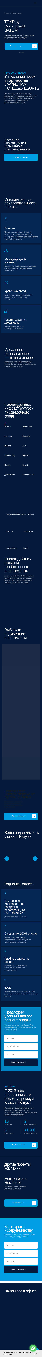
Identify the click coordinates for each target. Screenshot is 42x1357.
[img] (35, 3)
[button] (21, 46)
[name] (21, 1038)
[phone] (21, 1046)
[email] (21, 1054)
